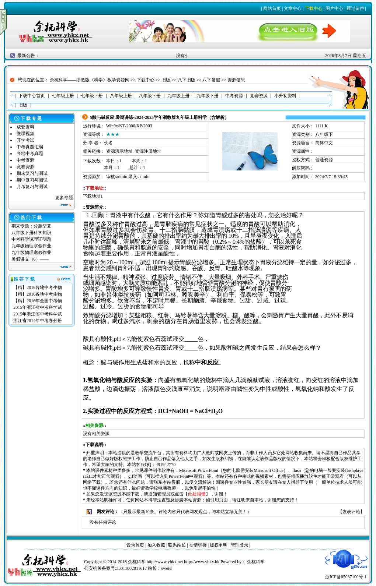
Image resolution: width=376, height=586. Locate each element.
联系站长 (177, 545)
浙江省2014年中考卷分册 (37, 320)
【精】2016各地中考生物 (37, 287)
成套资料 (25, 127)
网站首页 (272, 8)
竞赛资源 (25, 166)
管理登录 (239, 545)
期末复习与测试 (32, 173)
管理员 (163, 494)
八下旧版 (186, 79)
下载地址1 (93, 196)
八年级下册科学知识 (31, 232)
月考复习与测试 (32, 186)
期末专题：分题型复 (31, 226)
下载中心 (314, 8)
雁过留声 (355, 8)
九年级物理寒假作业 (31, 245)
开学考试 (25, 140)
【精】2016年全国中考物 (37, 300)
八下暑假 (211, 79)
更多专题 (64, 197)
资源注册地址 (148, 151)
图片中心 (334, 8)
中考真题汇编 (30, 146)
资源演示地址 (119, 151)
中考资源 (25, 160)
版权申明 (218, 545)
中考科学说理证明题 (31, 239)
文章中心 (293, 8)
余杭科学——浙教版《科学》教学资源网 (89, 79)
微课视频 (25, 133)
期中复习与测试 (32, 180)
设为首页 (135, 545)
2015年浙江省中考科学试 (37, 307)
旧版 (165, 79)
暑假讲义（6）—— (30, 259)
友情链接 (198, 545)
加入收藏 (156, 545)
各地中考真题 (30, 153)
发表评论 (351, 511)
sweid (166, 568)
